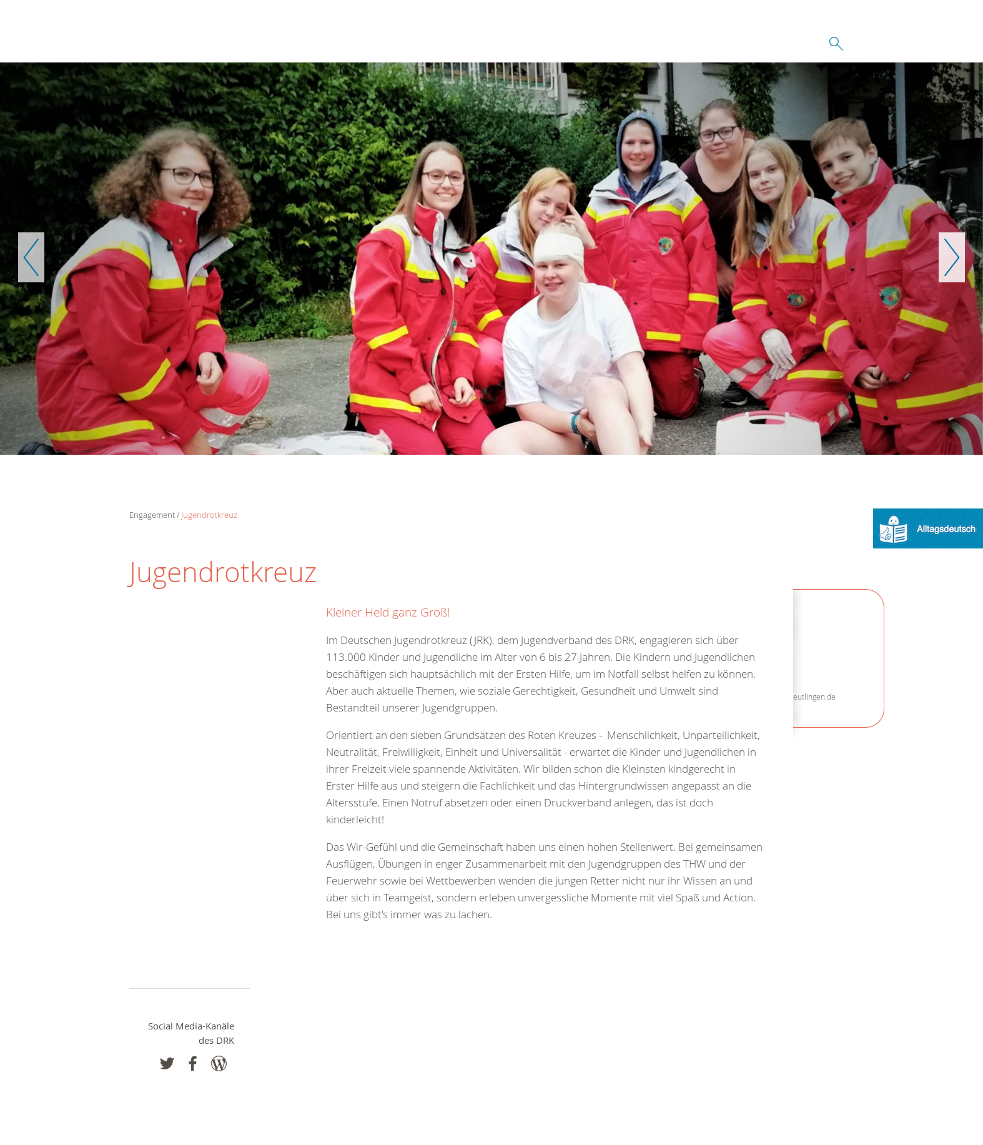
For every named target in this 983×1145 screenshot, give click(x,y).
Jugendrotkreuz (209, 514)
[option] (491, 258)
